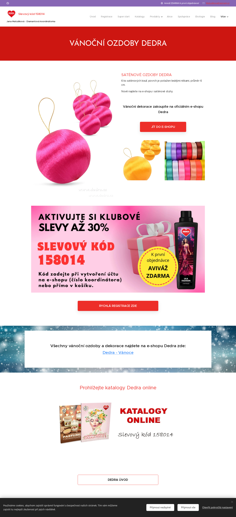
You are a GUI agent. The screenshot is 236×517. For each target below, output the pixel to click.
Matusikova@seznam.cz (217, 3)
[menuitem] (93, 16)
